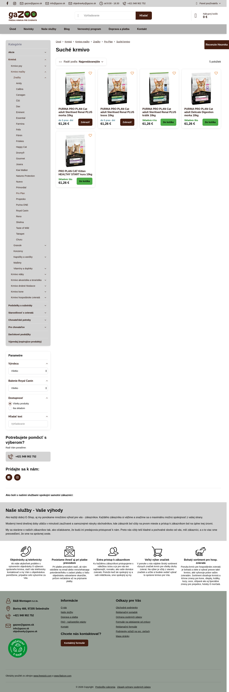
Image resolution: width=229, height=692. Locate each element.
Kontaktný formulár (74, 643)
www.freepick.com (42, 675)
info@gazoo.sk (21, 628)
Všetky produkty (18, 403)
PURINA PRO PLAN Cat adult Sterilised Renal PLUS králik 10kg (159, 112)
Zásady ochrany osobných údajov (134, 687)
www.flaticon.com (62, 675)
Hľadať (143, 15)
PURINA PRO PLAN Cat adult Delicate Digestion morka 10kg (198, 112)
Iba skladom (16, 408)
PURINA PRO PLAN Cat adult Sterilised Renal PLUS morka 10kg (75, 112)
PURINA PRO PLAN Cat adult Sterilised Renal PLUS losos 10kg (117, 112)
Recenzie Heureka (217, 44)
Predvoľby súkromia (105, 687)
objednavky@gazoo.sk (25, 631)
